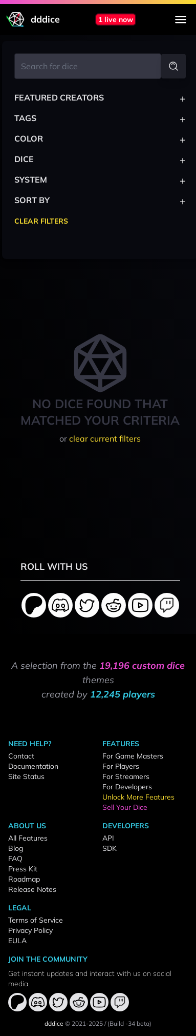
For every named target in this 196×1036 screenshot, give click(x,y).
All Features (28, 838)
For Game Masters (132, 756)
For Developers (127, 786)
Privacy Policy (30, 930)
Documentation (33, 766)
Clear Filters (41, 221)
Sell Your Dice (124, 807)
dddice (54, 1023)
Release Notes (32, 889)
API (108, 838)
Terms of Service (35, 920)
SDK (109, 848)
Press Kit (22, 868)
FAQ (15, 858)
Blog (15, 848)
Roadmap (24, 879)
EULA (17, 940)
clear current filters (105, 438)
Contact (21, 756)
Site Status (26, 776)
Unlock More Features (138, 797)
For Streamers (125, 776)
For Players (120, 766)
